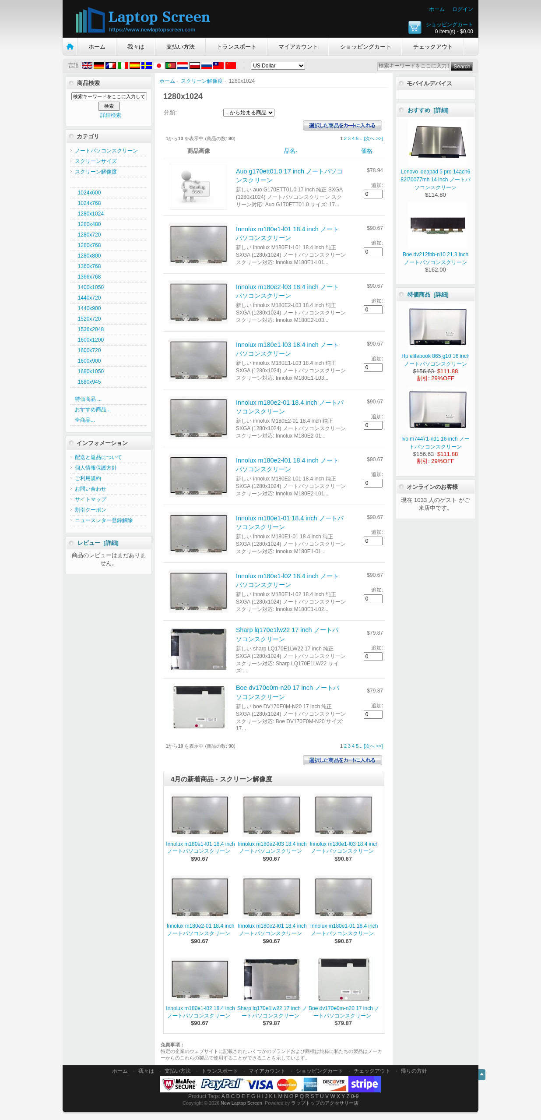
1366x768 (88, 277)
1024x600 (88, 193)
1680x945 (88, 382)
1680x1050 (89, 371)
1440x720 (88, 298)
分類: (170, 112)
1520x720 (88, 319)
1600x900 (88, 361)
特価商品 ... (88, 399)
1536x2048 (89, 329)
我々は (135, 46)
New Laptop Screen (241, 1103)
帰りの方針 (414, 1071)
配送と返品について (98, 457)
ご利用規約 (88, 478)
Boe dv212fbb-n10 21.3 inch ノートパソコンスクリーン (435, 254)
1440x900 (88, 308)
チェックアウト (433, 46)
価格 (366, 151)
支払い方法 (180, 46)
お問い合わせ (90, 489)
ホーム (437, 9)
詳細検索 (110, 115)
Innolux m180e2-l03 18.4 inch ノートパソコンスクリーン (272, 848)
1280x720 (88, 235)
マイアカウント (298, 46)
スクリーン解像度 (202, 81)
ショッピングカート (449, 24)
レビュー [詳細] (98, 543)
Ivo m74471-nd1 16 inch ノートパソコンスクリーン (435, 439)
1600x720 (88, 350)
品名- (290, 151)
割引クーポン (90, 510)
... (360, 138)
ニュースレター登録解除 (104, 520)
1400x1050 (89, 287)
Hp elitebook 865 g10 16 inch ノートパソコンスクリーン (435, 356)
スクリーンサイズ (96, 161)
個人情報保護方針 (96, 468)
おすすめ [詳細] (428, 110)
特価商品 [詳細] (428, 294)
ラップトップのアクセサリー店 (324, 1103)
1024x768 (88, 203)
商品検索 (88, 83)
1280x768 (88, 245)
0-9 (354, 1096)
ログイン (462, 9)
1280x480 (88, 224)
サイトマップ (90, 499)
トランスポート (236, 46)
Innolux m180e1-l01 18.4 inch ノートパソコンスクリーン (200, 848)
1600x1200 (89, 340)
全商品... (85, 420)
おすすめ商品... (93, 409)
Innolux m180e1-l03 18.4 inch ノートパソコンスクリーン (343, 848)
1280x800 (88, 256)
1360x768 (88, 266)
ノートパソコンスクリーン (106, 151)
